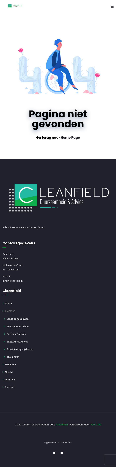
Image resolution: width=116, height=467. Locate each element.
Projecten (10, 364)
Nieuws (9, 372)
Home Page (70, 137)
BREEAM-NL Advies (17, 341)
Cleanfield (62, 424)
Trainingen (13, 356)
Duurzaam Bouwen (18, 318)
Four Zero (96, 424)
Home (8, 303)
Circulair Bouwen (16, 334)
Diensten (10, 310)
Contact (9, 387)
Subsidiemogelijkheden (20, 349)
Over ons (10, 379)
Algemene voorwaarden (58, 442)
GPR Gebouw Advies (18, 326)
